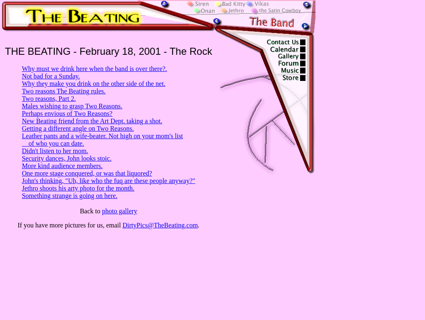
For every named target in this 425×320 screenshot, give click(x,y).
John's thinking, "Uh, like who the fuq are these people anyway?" (108, 180)
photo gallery (119, 211)
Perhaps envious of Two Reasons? (67, 113)
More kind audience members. (62, 165)
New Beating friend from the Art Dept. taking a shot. (92, 121)
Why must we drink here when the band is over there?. (94, 68)
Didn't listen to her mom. (55, 150)
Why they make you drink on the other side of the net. (94, 83)
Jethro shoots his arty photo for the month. (78, 188)
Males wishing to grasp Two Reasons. (72, 106)
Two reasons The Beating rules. (64, 91)
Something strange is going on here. (69, 195)
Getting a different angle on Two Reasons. (78, 128)
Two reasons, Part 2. (49, 98)
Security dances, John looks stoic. (67, 158)
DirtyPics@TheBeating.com (160, 225)
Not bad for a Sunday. (51, 76)
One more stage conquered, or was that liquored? (87, 173)
